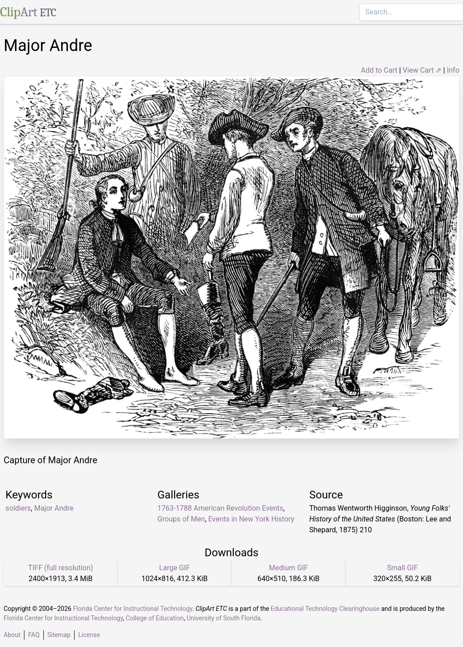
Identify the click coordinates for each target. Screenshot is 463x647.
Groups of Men (181, 519)
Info (453, 70)
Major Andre (53, 508)
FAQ (33, 634)
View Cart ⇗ (422, 70)
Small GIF (402, 567)
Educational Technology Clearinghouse (325, 608)
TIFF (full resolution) (60, 567)
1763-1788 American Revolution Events (220, 508)
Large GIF (174, 567)
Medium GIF (288, 567)
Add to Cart (379, 70)
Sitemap (59, 634)
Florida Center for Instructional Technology (132, 608)
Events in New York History (251, 519)
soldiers (18, 508)
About (12, 634)
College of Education (155, 618)
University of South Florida (223, 618)
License (89, 634)
